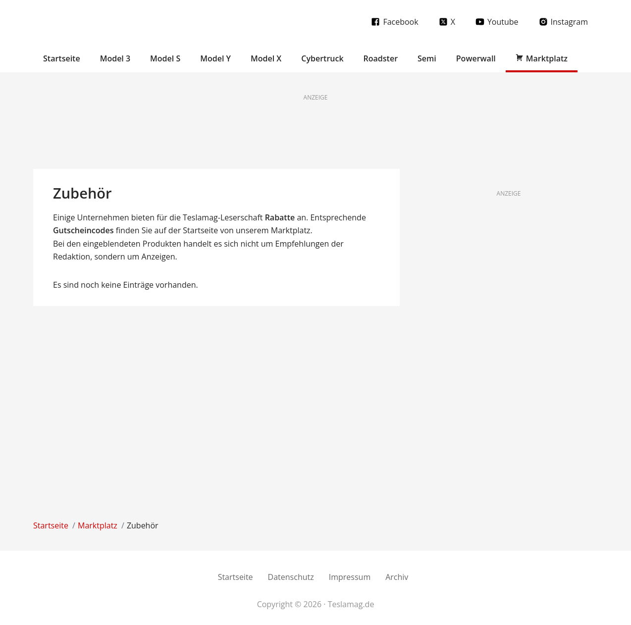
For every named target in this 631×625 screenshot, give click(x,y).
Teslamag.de (91, 21)
